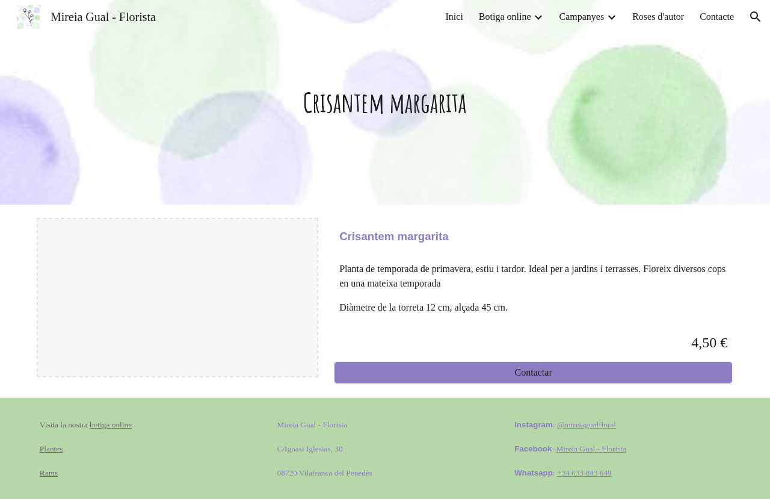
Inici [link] (454, 16)
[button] (755, 16)
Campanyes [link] (581, 16)
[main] (385, 102)
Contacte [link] (717, 16)
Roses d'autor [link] (658, 16)
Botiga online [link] (505, 16)
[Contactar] (533, 373)
